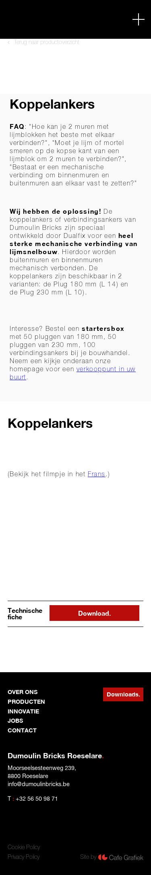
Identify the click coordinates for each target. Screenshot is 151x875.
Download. (94, 613)
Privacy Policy (23, 857)
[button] (138, 19)
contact (22, 730)
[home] (38, 19)
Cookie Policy (24, 847)
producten (26, 701)
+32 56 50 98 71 (37, 798)
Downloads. (123, 694)
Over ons (22, 691)
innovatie (23, 711)
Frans (96, 473)
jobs (15, 720)
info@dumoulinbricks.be (39, 783)
